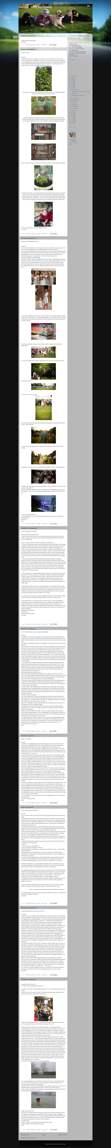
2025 (72, 77)
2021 (72, 83)
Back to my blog (26, 739)
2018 (72, 110)
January (74, 108)
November (74, 98)
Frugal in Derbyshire (73, 140)
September (75, 100)
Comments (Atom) (32, 1138)
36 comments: (44, 903)
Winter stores (25, 52)
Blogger (64, 1144)
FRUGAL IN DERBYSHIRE (35, 7)
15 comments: (44, 802)
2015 (72, 117)
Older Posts (62, 1135)
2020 (72, 85)
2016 (72, 115)
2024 (72, 79)
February (74, 106)
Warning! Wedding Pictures (29, 241)
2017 (72, 112)
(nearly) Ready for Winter (29, 531)
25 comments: (44, 233)
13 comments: (44, 1129)
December (74, 89)
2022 (72, 81)
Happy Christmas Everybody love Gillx (81, 91)
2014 (72, 119)
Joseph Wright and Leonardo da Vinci (32, 911)
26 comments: (44, 624)
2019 (72, 87)
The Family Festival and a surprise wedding (34, 632)
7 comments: (44, 731)
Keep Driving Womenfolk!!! (29, 810)
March (73, 104)
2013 (72, 121)
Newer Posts (25, 1135)
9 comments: (44, 44)
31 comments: (44, 523)
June (73, 102)
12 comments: (44, 974)
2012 (72, 123)
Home (44, 1135)
